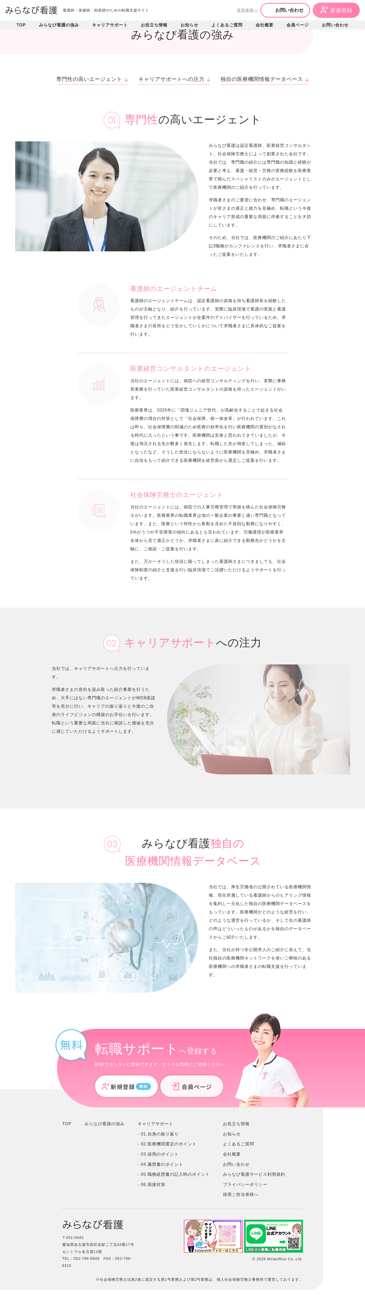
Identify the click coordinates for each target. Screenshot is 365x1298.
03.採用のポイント (159, 1154)
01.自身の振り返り (159, 1134)
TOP (21, 25)
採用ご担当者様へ (241, 1194)
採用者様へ (247, 10)
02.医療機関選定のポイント (168, 1144)
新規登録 (341, 10)
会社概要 (264, 25)
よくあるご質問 (227, 25)
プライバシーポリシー (245, 1184)
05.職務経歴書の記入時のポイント (175, 1174)
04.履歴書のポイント (162, 1164)
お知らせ (189, 25)
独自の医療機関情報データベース (262, 79)
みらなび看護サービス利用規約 (254, 1174)
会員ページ (298, 25)
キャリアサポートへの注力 (171, 79)
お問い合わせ (289, 10)
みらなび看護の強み (59, 25)
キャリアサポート (110, 25)
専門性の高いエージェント (89, 79)
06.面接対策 (153, 1184)
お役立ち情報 (154, 25)
